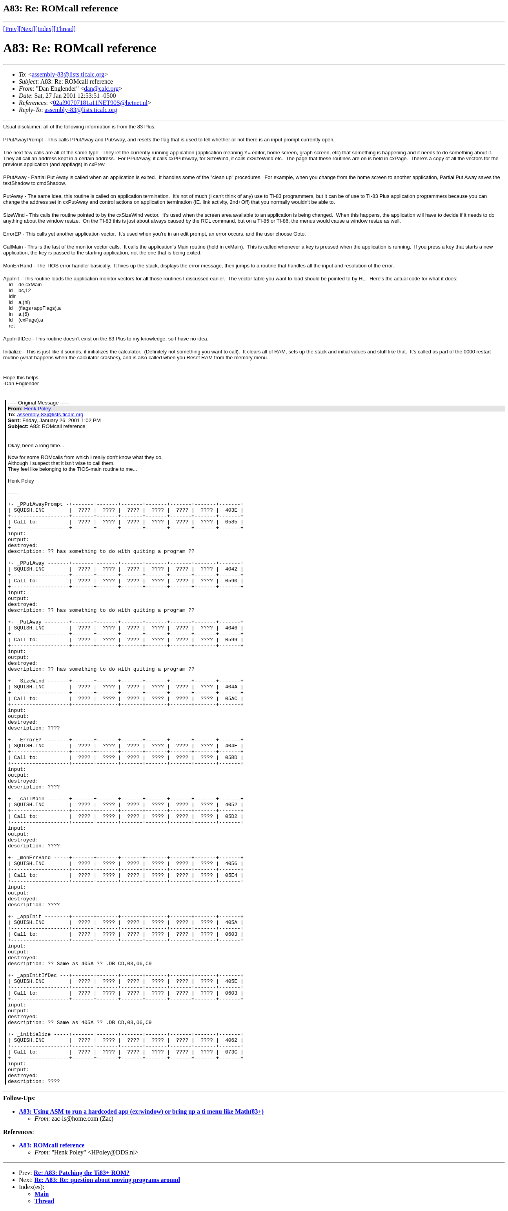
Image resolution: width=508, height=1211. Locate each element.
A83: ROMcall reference (51, 1145)
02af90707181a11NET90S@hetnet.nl (100, 102)
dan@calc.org (101, 88)
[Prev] (11, 29)
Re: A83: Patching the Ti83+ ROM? (82, 1172)
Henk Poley (37, 409)
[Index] (44, 29)
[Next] (27, 29)
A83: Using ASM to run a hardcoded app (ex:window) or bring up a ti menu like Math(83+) (141, 1111)
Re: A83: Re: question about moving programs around (107, 1179)
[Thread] (65, 29)
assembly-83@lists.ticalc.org (68, 74)
